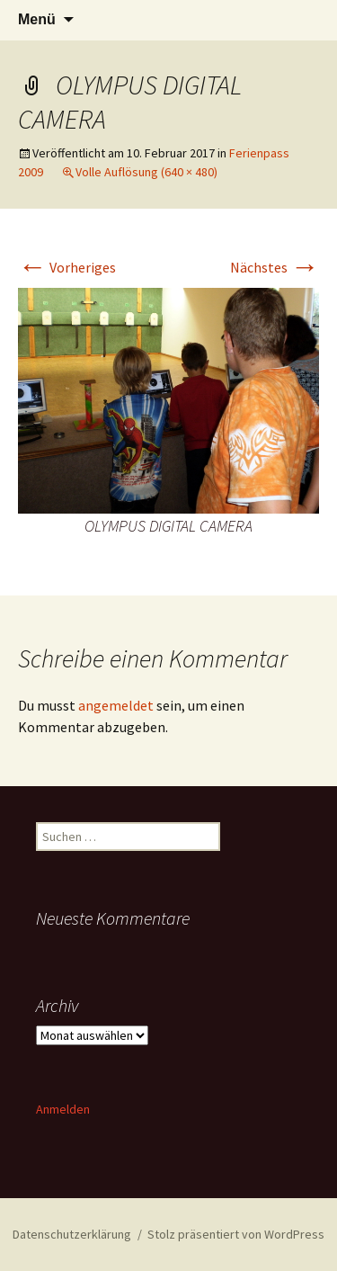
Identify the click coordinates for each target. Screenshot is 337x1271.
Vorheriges (67, 267)
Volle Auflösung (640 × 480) (146, 172)
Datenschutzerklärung (72, 1234)
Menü (37, 19)
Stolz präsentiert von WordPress (235, 1234)
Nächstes (274, 267)
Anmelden (63, 1109)
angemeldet (116, 705)
